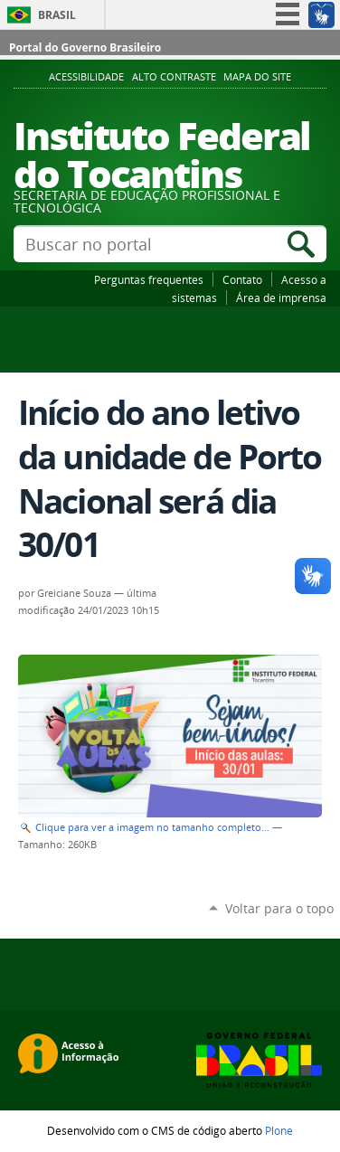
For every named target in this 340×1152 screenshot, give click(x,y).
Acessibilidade (86, 77)
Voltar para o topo (279, 908)
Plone (279, 1130)
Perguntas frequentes (148, 279)
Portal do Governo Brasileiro (85, 47)
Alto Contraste (174, 77)
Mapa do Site (257, 77)
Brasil (57, 15)
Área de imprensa (281, 297)
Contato (242, 279)
